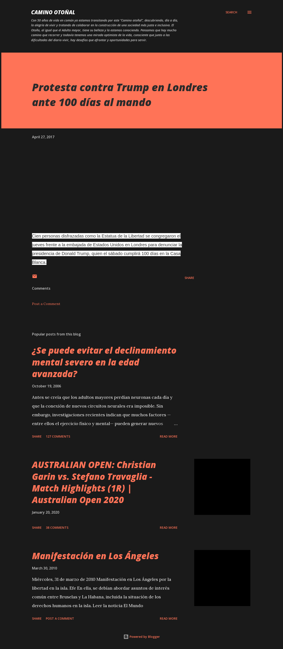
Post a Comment (46, 303)
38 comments (57, 527)
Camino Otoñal (53, 12)
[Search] (231, 12)
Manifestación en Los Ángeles (95, 556)
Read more (169, 436)
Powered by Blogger (141, 637)
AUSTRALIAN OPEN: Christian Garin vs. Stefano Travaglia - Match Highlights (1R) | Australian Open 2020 (94, 482)
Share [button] (189, 278)
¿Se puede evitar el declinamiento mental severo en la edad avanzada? (104, 362)
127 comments (58, 436)
